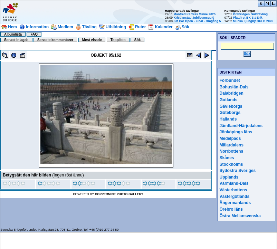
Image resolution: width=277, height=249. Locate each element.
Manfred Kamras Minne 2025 (194, 14)
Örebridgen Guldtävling (250, 14)
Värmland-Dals (234, 183)
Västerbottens (233, 190)
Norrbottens (231, 151)
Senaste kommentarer (55, 40)
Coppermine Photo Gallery (119, 194)
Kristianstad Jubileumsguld (193, 17)
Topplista (118, 40)
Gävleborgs (231, 106)
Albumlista (13, 34)
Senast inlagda (16, 40)
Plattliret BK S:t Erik (247, 17)
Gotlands (229, 99)
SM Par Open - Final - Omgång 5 (197, 21)
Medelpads (230, 138)
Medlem (65, 27)
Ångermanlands (235, 202)
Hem (12, 27)
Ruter (140, 27)
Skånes (227, 157)
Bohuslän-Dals (234, 87)
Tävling (89, 27)
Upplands (229, 177)
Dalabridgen (231, 93)
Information (37, 27)
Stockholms (231, 164)
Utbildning (116, 27)
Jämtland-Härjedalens (241, 125)
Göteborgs (230, 112)
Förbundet (230, 80)
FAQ (34, 34)
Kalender (163, 27)
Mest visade (92, 40)
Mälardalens (231, 145)
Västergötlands (235, 196)
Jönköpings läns (236, 132)
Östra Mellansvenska (240, 215)
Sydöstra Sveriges (238, 170)
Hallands (228, 119)
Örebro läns (231, 209)
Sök (185, 27)
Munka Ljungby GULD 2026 (253, 21)
